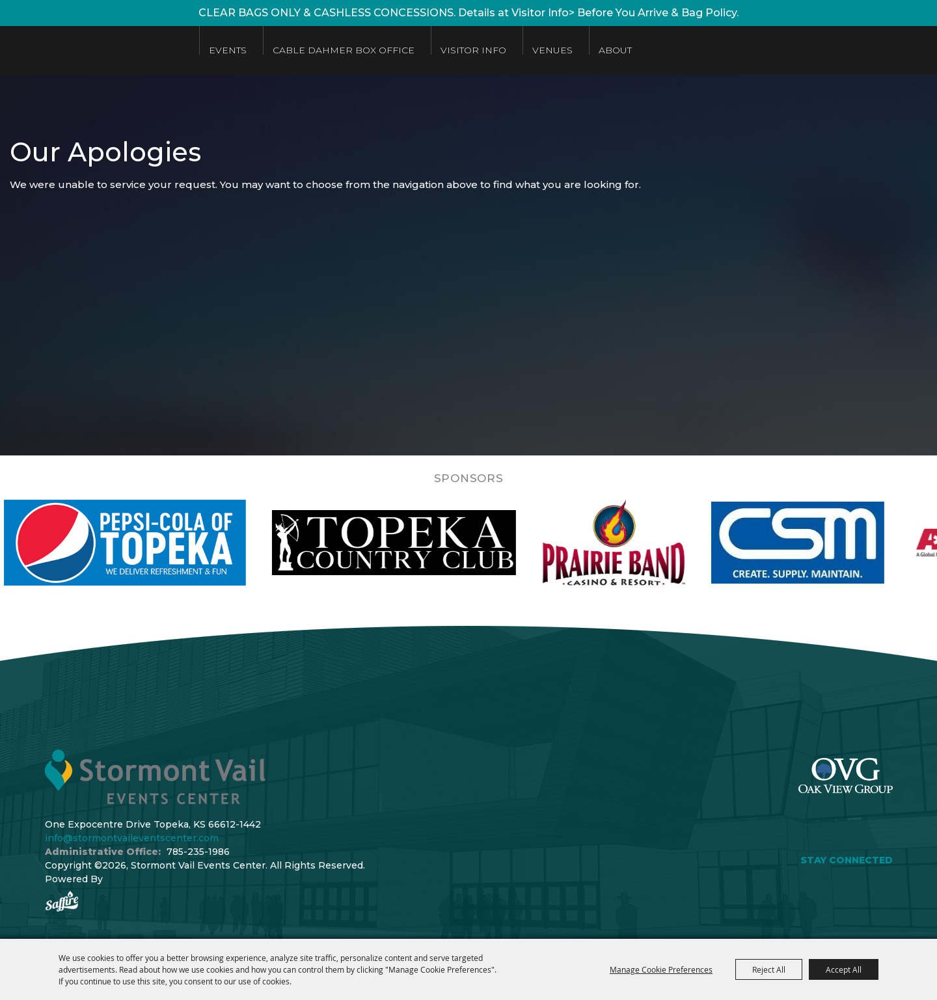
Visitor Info (473, 50)
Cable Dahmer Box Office (343, 50)
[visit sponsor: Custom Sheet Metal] (833, 543)
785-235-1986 (198, 852)
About (615, 50)
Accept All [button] (844, 969)
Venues (552, 50)
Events (228, 50)
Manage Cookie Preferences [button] (661, 969)
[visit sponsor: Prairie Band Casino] (649, 543)
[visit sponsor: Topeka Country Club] (430, 542)
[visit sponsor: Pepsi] (161, 543)
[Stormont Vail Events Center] (93, 50)
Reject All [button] (768, 969)
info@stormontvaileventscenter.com (132, 838)
